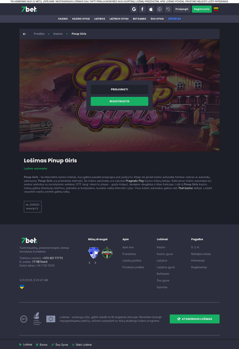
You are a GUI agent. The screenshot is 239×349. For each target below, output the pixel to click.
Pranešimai (129, 253)
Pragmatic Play (135, 180)
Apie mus (128, 247)
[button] (133, 9)
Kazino (63, 18)
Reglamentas (199, 267)
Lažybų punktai (131, 260)
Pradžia (39, 34)
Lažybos (99, 18)
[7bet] (29, 9)
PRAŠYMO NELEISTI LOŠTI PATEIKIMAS (206, 1)
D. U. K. (195, 247)
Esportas (174, 18)
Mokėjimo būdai (201, 253)
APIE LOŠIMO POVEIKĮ (172, 1)
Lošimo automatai (35, 168)
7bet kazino (185, 188)
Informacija (197, 260)
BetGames (139, 18)
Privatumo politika (133, 267)
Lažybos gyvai (119, 18)
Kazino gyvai (81, 18)
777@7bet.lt (39, 261)
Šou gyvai (157, 18)
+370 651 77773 (52, 258)
